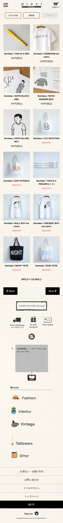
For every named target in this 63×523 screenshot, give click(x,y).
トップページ (32, 496)
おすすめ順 (13, 15)
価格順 (31, 15)
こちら (29, 349)
